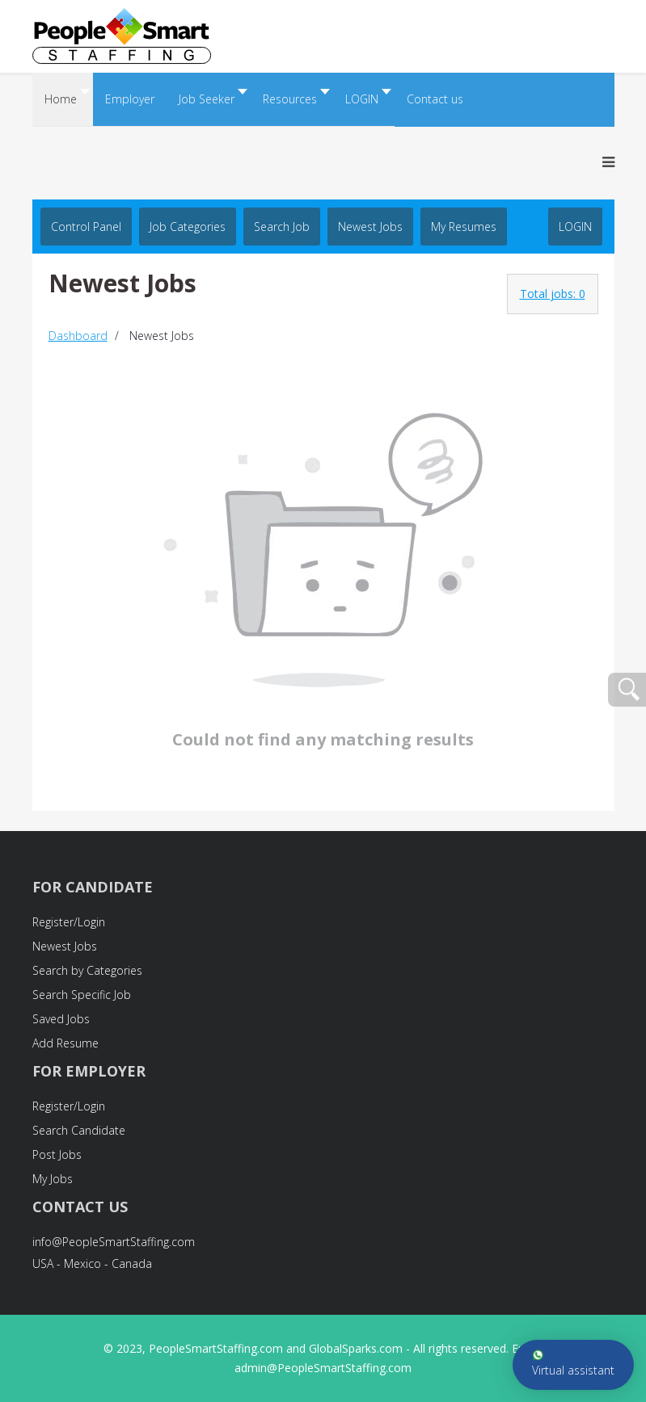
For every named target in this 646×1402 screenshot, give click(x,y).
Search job (282, 226)
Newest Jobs (370, 226)
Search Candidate (78, 1130)
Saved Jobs (61, 1018)
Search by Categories (87, 970)
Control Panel (86, 226)
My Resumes (463, 226)
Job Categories (188, 226)
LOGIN (575, 226)
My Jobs (52, 1178)
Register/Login (68, 922)
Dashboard (78, 335)
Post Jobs (57, 1154)
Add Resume (65, 1043)
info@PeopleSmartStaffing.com (113, 1241)
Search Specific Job (81, 994)
